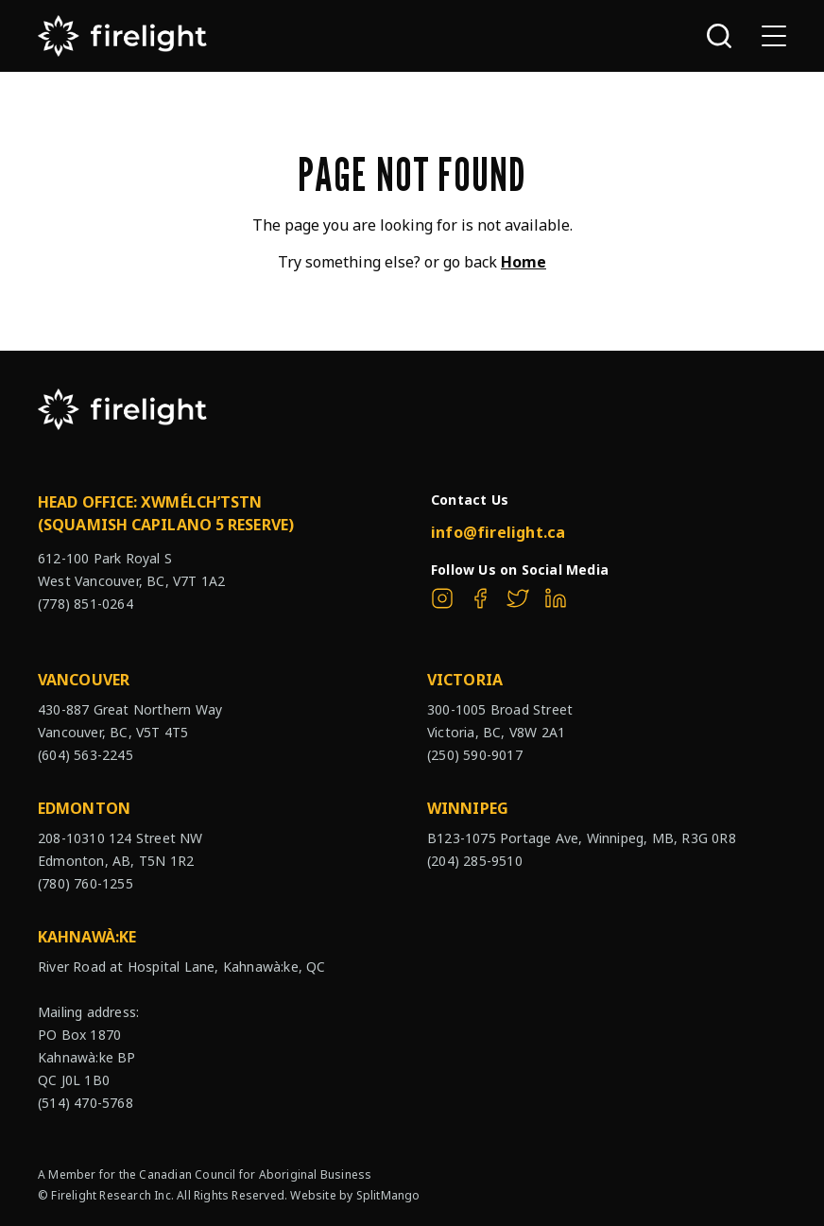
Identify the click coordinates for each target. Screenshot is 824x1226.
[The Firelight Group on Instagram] (442, 598)
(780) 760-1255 (85, 883)
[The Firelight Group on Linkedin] (555, 598)
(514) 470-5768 (85, 1103)
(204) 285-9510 (475, 861)
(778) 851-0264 (85, 604)
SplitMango (388, 1195)
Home (523, 261)
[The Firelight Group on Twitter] (517, 598)
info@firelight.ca (498, 532)
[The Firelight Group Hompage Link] (123, 36)
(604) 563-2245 (85, 755)
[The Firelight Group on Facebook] (480, 598)
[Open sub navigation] (774, 36)
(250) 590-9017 (475, 755)
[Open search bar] (719, 36)
